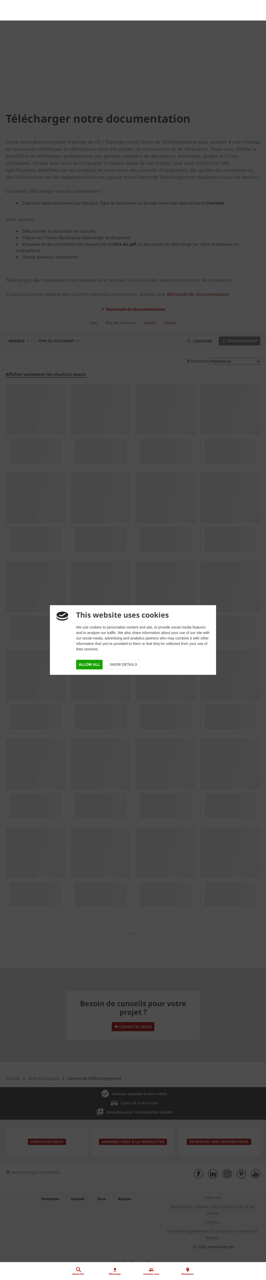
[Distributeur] (133, 1226)
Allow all (89, 664)
